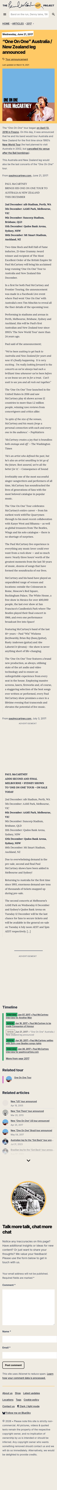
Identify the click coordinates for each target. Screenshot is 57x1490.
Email (6, 1347)
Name (6, 1331)
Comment (9, 1284)
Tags (18, 1399)
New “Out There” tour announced (27, 1111)
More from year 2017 (17, 1058)
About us (7, 1393)
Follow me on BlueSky (16, 1412)
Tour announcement (16, 59)
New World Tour (11, 144)
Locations (8, 1399)
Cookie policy (31, 1399)
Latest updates (31, 1393)
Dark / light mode (28, 1406)
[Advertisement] (27, 979)
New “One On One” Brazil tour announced (31, 1130)
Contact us (8, 1406)
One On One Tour (22, 1077)
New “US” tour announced (24, 1101)
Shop (18, 1393)
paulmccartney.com (20, 175)
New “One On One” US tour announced (30, 1120)
